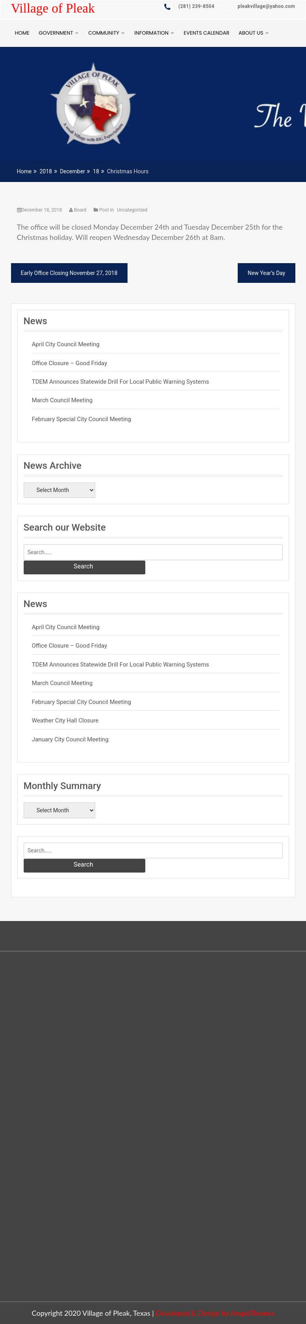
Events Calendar (206, 33)
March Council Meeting (62, 400)
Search (83, 566)
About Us (250, 33)
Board (78, 210)
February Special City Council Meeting (81, 419)
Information (151, 33)
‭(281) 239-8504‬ (187, 6)
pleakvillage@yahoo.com (257, 6)
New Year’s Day (266, 273)
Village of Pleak (53, 8)
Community (103, 33)
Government (56, 33)
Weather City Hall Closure (65, 720)
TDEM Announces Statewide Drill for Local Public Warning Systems (120, 381)
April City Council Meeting (65, 344)
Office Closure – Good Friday (69, 363)
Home (22, 33)
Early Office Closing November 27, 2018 (69, 273)
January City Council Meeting (70, 739)
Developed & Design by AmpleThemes (215, 1313)
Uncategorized (132, 210)
